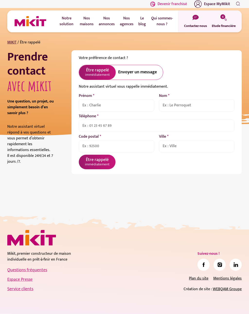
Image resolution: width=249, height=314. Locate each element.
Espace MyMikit (212, 4)
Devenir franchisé (168, 4)
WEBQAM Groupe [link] (227, 289)
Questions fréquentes (27, 270)
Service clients (20, 289)
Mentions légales (227, 278)
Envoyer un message (137, 72)
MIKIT (12, 42)
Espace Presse (20, 279)
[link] (203, 265)
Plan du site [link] (198, 278)
